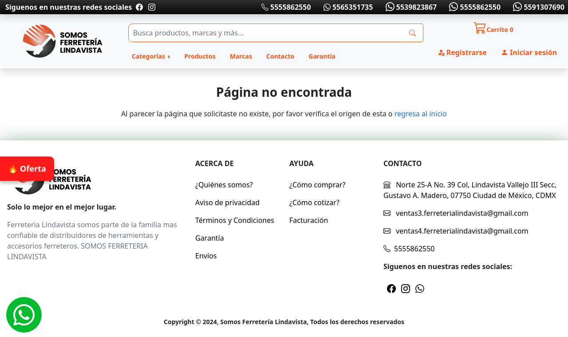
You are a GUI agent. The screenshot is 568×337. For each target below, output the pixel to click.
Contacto (280, 56)
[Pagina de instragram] (150, 7)
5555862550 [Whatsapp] (474, 7)
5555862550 (286, 7)
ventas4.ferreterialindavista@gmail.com (456, 231)
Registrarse (462, 52)
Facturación (308, 220)
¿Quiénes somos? (224, 185)
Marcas (241, 56)
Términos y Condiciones (234, 220)
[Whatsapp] (24, 315)
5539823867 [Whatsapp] (410, 7)
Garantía (321, 56)
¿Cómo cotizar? (314, 202)
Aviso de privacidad (227, 202)
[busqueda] (412, 33)
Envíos (206, 256)
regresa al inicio (420, 114)
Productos (199, 56)
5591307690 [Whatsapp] (537, 7)
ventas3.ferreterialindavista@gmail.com (456, 213)
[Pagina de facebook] (139, 7)
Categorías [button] (149, 56)
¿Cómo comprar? (317, 185)
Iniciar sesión (529, 52)
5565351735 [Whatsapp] (348, 7)
